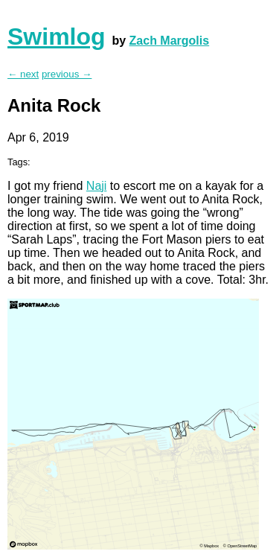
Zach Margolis (169, 40)
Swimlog (56, 36)
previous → (67, 74)
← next (23, 74)
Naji (96, 185)
